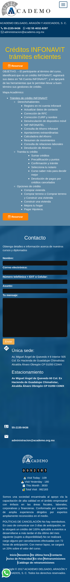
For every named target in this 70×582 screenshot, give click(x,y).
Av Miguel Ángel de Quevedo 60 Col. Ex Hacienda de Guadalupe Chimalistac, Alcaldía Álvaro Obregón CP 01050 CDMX (38, 382)
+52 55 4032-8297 (35, 28)
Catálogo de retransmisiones (36, 562)
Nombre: (8, 258)
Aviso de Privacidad (19, 558)
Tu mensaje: (10, 295)
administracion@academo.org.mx (33, 440)
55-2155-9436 (12, 28)
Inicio (13, 554)
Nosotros (24, 554)
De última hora (40, 554)
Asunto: (8, 285)
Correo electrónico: (15, 267)
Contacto (56, 554)
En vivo (38, 558)
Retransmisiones (54, 558)
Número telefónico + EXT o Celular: (25, 276)
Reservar (15, 65)
